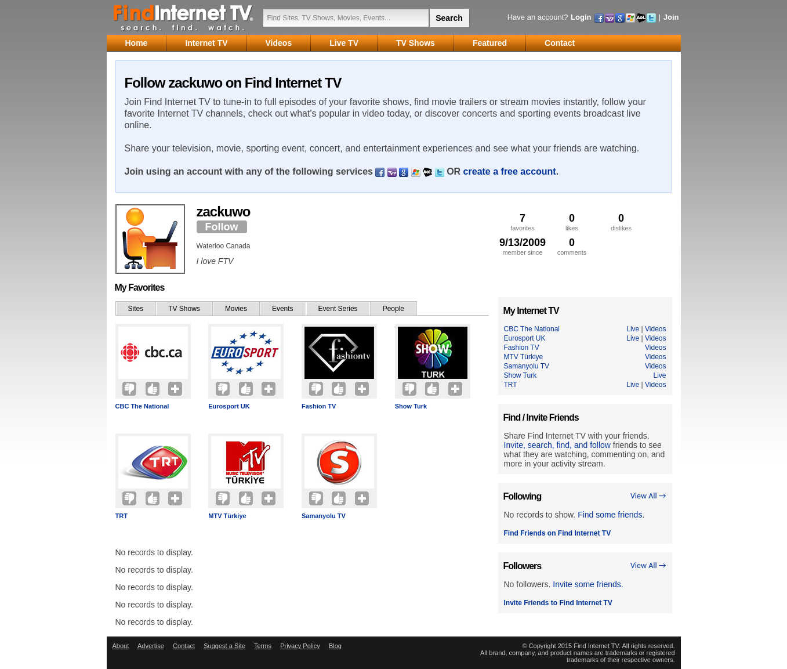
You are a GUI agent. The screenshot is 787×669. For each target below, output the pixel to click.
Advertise (150, 645)
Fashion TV (319, 406)
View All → (648, 496)
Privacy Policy (300, 645)
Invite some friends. (588, 584)
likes (572, 222)
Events (282, 309)
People (393, 309)
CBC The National (142, 406)
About (121, 645)
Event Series (338, 309)
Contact (184, 645)
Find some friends (610, 514)
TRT (121, 515)
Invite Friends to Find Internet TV (558, 603)
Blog (335, 645)
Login (581, 17)
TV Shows (184, 309)
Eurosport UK (229, 406)
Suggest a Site (224, 645)
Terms (262, 645)
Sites (136, 309)
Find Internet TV (184, 17)
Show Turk (411, 406)
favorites (522, 222)
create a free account (509, 171)
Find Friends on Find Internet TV (557, 533)
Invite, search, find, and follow (557, 445)
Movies (236, 309)
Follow (221, 227)
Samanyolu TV (324, 515)
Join (671, 17)
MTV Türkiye (227, 515)
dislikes (621, 222)
